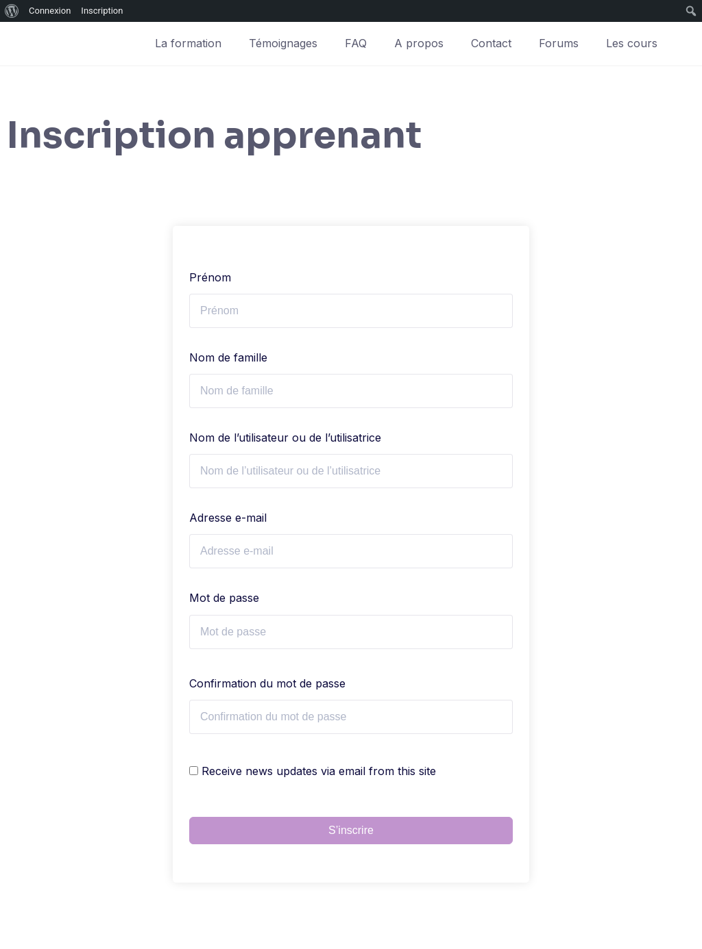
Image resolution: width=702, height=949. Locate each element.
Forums (559, 43)
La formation (188, 43)
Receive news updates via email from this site (312, 771)
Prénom (210, 277)
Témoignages (283, 43)
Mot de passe (224, 598)
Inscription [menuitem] (102, 10)
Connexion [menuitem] (50, 10)
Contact (491, 43)
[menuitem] (12, 11)
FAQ (356, 43)
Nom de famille (228, 357)
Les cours (631, 43)
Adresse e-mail (228, 517)
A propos (419, 43)
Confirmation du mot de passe (267, 683)
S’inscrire (351, 830)
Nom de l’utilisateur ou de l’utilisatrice (285, 437)
